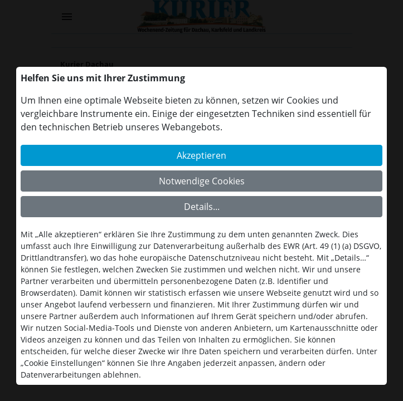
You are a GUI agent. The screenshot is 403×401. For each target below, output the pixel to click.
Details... (202, 206)
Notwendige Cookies (202, 181)
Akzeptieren (201, 155)
